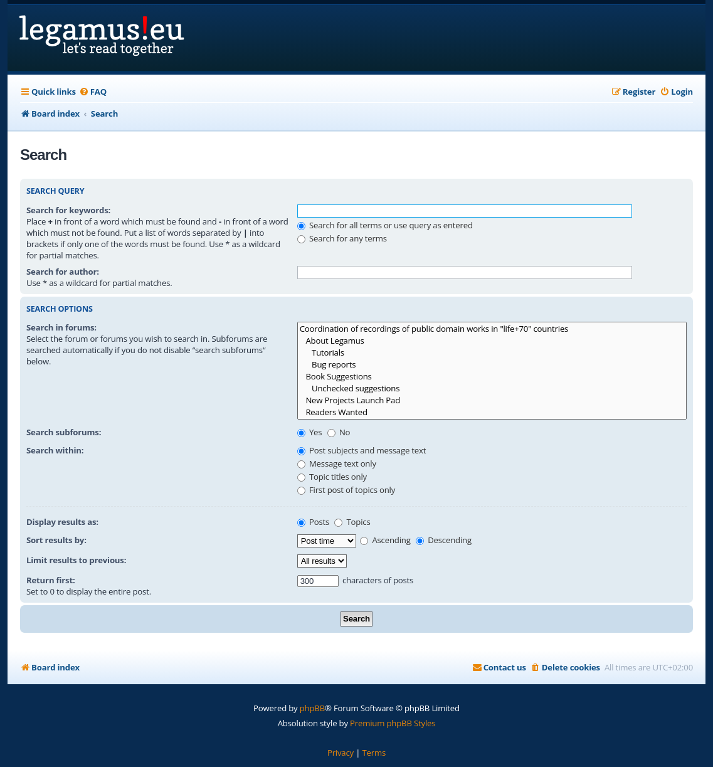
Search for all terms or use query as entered (385, 225)
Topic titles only (332, 476)
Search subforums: (63, 432)
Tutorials (491, 353)
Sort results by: (56, 540)
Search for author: (62, 271)
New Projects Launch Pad (491, 400)
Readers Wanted (491, 412)
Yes (309, 432)
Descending (444, 540)
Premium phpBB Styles (392, 723)
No (339, 432)
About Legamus (491, 341)
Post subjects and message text (361, 450)
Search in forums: (61, 327)
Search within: (54, 450)
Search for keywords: (68, 210)
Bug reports (491, 365)
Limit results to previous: (76, 560)
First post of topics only (346, 489)
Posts (313, 521)
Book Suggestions (491, 377)
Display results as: (62, 521)
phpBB (312, 708)
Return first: (50, 580)
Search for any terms (342, 238)
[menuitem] (93, 92)
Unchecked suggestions (491, 388)
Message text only (336, 463)
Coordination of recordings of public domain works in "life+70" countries (491, 329)
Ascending (385, 540)
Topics (352, 521)
